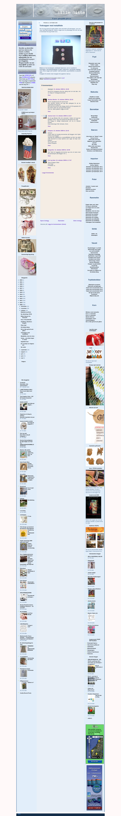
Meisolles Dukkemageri (94, 576)
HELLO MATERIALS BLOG (95, 556)
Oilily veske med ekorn (94, 146)
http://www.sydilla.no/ (93, 644)
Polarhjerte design (25, 668)
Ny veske (23, 347)
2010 (21, 302)
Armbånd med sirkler (94, 259)
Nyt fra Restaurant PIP (98, 679)
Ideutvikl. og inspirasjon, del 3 (94, 170)
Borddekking (31, 500)
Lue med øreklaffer (94, 251)
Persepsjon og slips (94, 81)
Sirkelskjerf (94, 235)
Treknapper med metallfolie (25, 333)
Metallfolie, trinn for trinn (27, 336)
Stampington (90, 650)
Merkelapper (94, 79)
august (23, 351)
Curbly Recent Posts (25, 693)
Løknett (94, 142)
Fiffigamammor (24, 681)
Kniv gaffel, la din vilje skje (94, 77)
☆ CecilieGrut (24, 656)
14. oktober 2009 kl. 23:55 (62, 150)
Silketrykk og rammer (94, 284)
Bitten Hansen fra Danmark (25, 317)
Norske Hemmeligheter (26, 440)
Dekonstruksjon (94, 76)
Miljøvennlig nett (94, 295)
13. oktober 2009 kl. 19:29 (61, 89)
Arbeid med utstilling (94, 98)
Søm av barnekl (94, 119)
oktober (23, 310)
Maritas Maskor (52, 99)
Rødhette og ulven (91, 189)
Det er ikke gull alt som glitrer (94, 321)
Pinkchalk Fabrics (92, 643)
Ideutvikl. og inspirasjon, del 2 (94, 168)
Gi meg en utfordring (91, 206)
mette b (90, 718)
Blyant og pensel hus (94, 66)
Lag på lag (94, 265)
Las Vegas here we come (92, 207)
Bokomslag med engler (94, 249)
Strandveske (94, 147)
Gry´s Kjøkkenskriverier (26, 554)
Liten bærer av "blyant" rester (94, 136)
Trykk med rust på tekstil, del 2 (94, 289)
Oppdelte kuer (25, 341)
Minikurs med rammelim (92, 312)
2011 (21, 300)
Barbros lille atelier (25, 450)
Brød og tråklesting (94, 72)
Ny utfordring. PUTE (26, 314)
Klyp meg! (23, 325)
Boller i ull (94, 233)
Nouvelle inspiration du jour (27, 417)
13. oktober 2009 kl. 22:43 (61, 130)
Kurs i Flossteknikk (26, 319)
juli (22, 353)
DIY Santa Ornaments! (26, 398)
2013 (21, 296)
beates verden (24, 402)
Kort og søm (23, 433)
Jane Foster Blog (24, 462)
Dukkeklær (94, 120)
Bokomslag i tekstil (94, 260)
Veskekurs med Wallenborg (94, 150)
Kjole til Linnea (94, 122)
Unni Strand (23, 580)
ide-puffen (23, 474)
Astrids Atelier (92, 601)
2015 (21, 292)
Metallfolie (88, 209)
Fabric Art (90, 688)
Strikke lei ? (31, 682)
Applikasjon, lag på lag (94, 255)
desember (24, 306)
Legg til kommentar (48, 172)
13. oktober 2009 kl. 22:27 (64, 116)
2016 (21, 290)
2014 (21, 294)
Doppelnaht (91, 560)
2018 (21, 286)
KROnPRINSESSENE (25, 592)
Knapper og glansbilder (94, 264)
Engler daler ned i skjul (92, 204)
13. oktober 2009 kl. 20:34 (65, 99)
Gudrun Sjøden (94, 165)
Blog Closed (91, 690)
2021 (21, 282)
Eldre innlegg (77, 220)
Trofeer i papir (94, 64)
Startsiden (61, 220)
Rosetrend (23, 486)
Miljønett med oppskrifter (94, 141)
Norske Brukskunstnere (26, 604)
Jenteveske (94, 117)
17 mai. (29, 516)
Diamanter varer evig (94, 63)
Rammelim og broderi (92, 215)
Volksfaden (90, 646)
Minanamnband (91, 648)
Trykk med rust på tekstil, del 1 (94, 287)
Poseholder (31, 670)
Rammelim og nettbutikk (92, 219)
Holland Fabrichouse (93, 652)
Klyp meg (94, 84)
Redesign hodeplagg (94, 254)
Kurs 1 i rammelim (91, 313)
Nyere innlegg (44, 220)
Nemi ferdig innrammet (92, 212)
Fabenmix (90, 653)
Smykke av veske (94, 96)
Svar (49, 95)
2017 (21, 288)
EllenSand (23, 568)
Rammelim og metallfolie (50, 79)
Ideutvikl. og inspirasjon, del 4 (94, 171)
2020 (21, 284)
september (24, 349)
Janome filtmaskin (94, 262)
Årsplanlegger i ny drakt (94, 248)
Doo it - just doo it (93, 676)
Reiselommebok (94, 267)
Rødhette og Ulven (26, 312)
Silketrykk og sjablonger (94, 286)
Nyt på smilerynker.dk (98, 667)
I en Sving (22, 510)
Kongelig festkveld (94, 71)
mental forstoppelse (93, 706)
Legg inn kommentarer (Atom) (57, 224)
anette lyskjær (92, 572)
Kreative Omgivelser (93, 694)
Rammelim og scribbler (92, 217)
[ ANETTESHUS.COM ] (26, 389)
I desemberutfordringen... (31, 596)
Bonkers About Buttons (94, 588)
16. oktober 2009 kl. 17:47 (64, 160)
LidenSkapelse (24, 623)
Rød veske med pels (94, 139)
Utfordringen (94, 268)
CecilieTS (22, 382)
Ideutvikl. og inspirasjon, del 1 (94, 166)
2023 (21, 280)
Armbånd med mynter (94, 257)
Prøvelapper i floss (91, 318)
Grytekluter (94, 294)
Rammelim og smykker (92, 214)
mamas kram (52, 116)
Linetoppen (23, 514)
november (24, 308)
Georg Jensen (94, 138)
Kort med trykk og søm (94, 69)
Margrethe (51, 150)
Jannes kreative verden (26, 421)
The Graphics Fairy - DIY (26, 396)
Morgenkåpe (94, 115)
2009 (21, 304)
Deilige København (94, 163)
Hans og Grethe (90, 191)
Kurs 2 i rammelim (91, 315)
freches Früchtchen (93, 625)
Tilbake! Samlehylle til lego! (31, 571)
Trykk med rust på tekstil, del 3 (94, 291)
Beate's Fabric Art (93, 613)
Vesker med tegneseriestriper (94, 149)
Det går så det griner (94, 292)
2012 (21, 298)
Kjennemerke (94, 252)
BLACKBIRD (23, 611)
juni (22, 356)
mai (22, 358)
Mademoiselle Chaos (25, 636)
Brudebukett (94, 74)
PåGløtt (22, 498)
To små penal (94, 68)
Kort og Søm (51, 160)
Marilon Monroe (90, 316)
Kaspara (50, 130)
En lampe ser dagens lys (94, 270)
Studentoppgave (90, 320)
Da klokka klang (25, 327)
